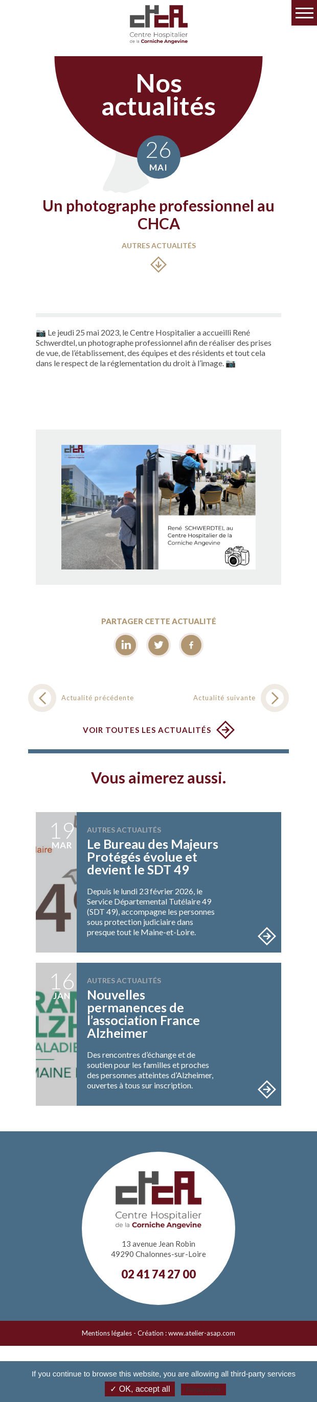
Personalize (203, 1389)
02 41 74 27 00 (158, 1274)
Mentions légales (107, 1333)
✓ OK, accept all (140, 1389)
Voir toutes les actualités (147, 729)
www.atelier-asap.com (201, 1333)
